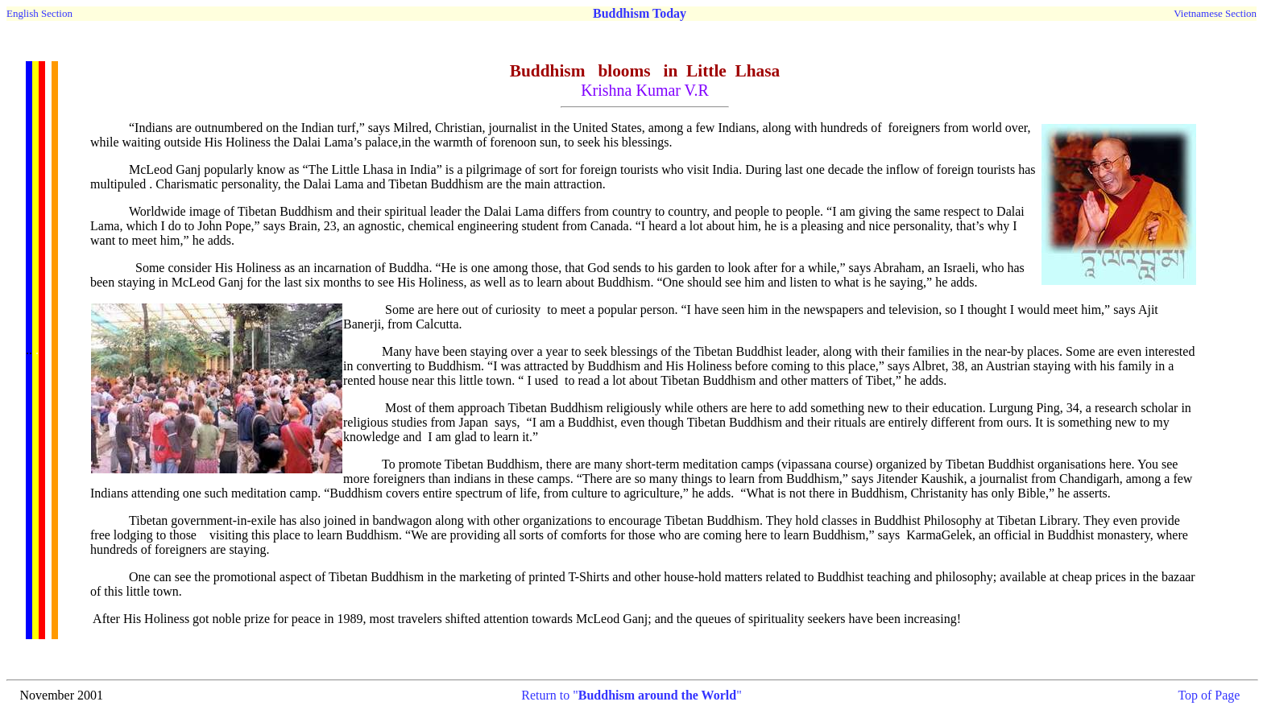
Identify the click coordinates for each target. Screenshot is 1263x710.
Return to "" (631, 695)
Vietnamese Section (1215, 13)
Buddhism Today (639, 13)
